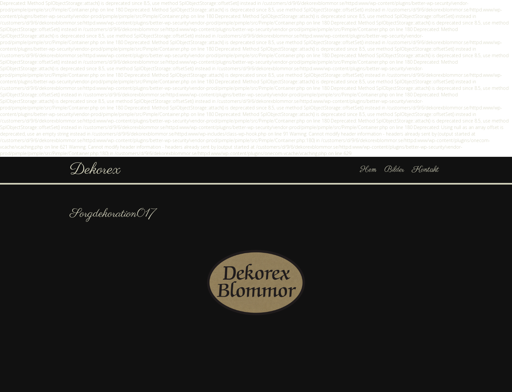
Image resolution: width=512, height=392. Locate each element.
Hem (368, 169)
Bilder (394, 169)
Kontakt (425, 169)
